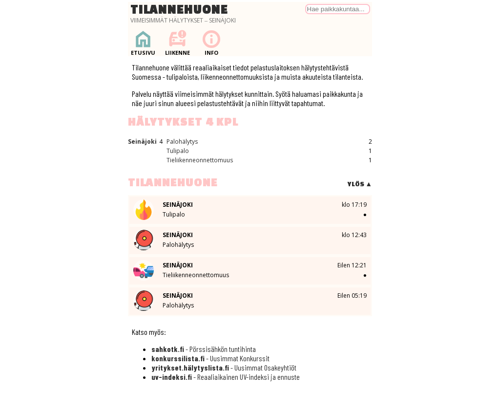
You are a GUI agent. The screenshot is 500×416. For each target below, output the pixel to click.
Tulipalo (178, 151)
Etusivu (143, 42)
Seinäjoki (142, 141)
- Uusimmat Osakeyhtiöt (223, 367)
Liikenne (177, 42)
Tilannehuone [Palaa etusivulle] (179, 9)
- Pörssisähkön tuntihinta (203, 348)
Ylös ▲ (359, 184)
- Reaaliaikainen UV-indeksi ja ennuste (225, 376)
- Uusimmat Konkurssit (210, 358)
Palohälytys (182, 141)
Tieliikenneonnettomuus (200, 160)
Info (211, 42)
